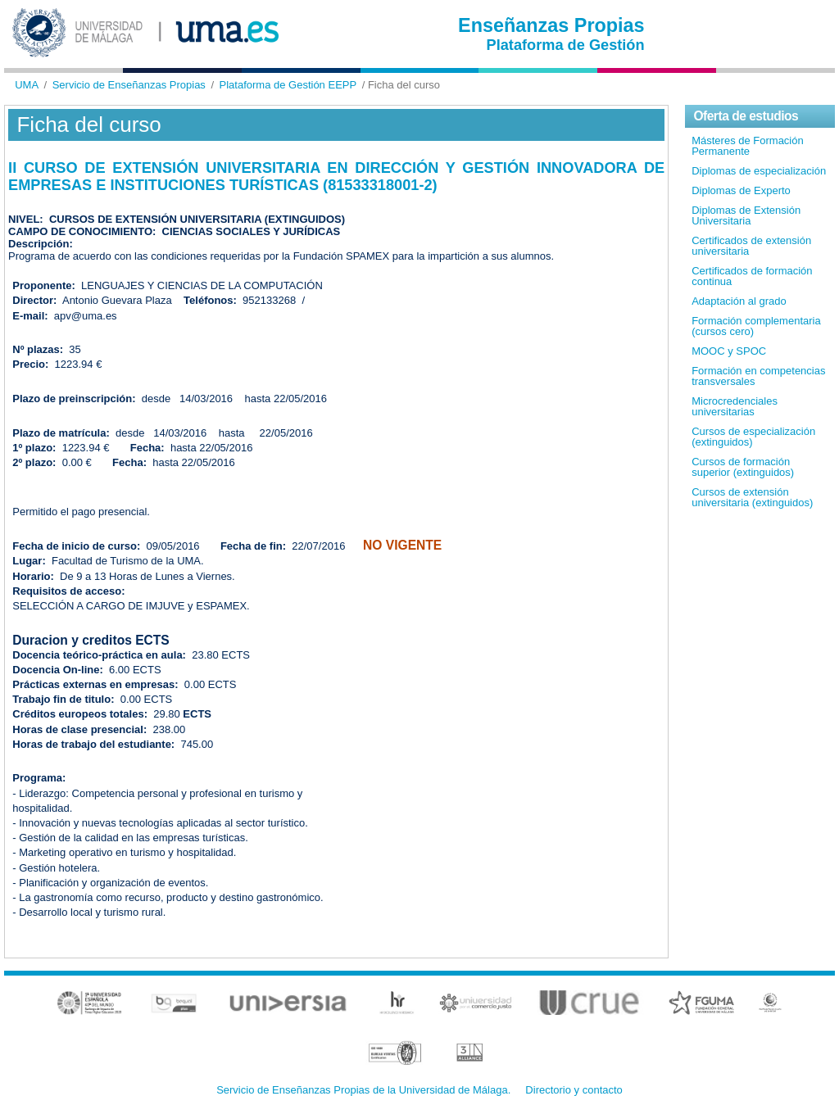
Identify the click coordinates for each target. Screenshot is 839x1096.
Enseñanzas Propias (551, 25)
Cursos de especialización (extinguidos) (753, 436)
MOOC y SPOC (729, 351)
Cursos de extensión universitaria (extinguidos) (752, 497)
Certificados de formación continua (752, 276)
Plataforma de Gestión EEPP (288, 85)
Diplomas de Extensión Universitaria (746, 215)
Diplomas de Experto (741, 190)
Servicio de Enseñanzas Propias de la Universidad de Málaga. (363, 1090)
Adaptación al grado (739, 301)
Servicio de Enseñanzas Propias (129, 85)
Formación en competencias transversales (758, 376)
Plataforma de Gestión (566, 45)
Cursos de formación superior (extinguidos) (743, 466)
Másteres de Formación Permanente (748, 145)
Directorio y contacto (574, 1090)
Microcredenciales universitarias (735, 406)
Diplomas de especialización (759, 171)
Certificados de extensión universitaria (751, 245)
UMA (27, 85)
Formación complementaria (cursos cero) (756, 326)
